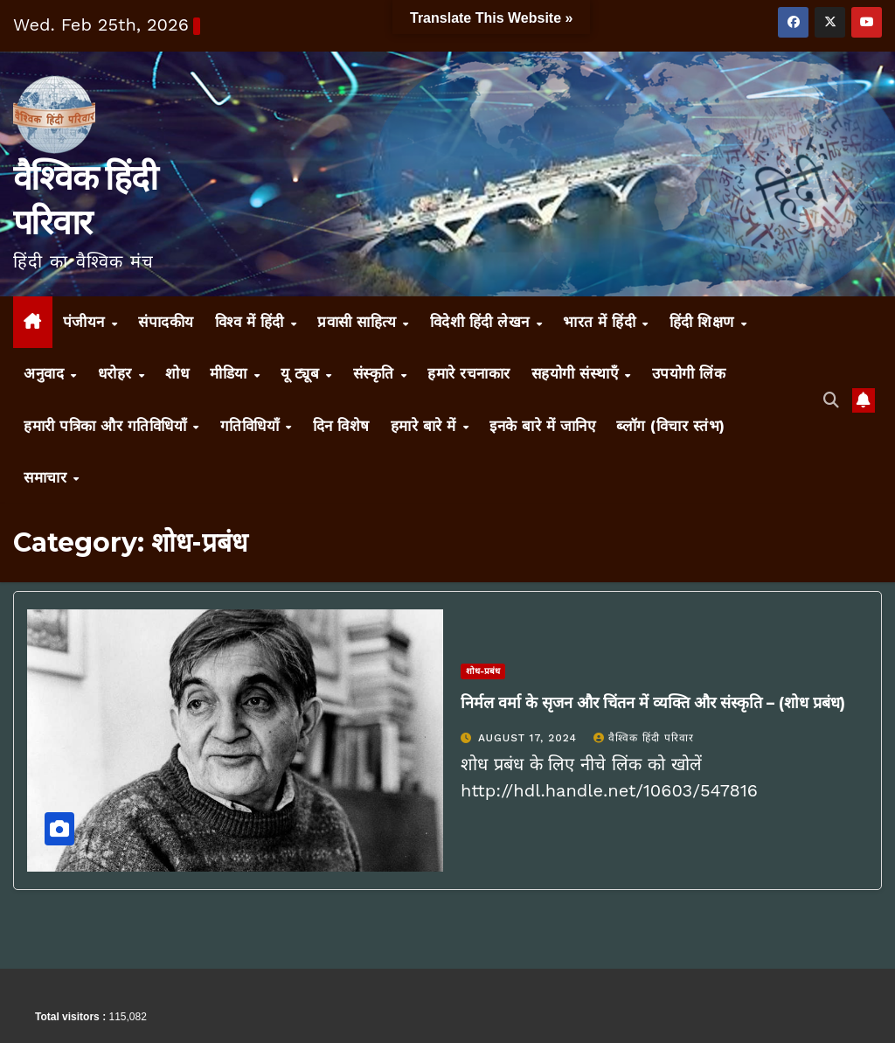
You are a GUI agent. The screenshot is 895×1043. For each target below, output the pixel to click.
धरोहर (117, 373)
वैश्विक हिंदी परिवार (643, 738)
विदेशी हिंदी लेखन (482, 321)
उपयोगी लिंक (689, 373)
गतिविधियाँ (252, 426)
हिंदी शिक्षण (704, 321)
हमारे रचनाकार (468, 373)
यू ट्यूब (302, 373)
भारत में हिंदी (602, 321)
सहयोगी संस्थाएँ (577, 373)
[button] (831, 400)
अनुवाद (46, 373)
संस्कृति (376, 373)
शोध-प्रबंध (483, 671)
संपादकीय (166, 321)
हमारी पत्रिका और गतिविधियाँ (107, 426)
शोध (177, 373)
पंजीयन (86, 321)
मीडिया (231, 373)
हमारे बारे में (426, 426)
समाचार (48, 477)
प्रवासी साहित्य (359, 321)
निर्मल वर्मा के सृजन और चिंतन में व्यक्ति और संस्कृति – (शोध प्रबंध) (653, 703)
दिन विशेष (341, 426)
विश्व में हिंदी (252, 321)
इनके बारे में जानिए (542, 426)
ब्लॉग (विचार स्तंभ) (670, 426)
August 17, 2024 (529, 738)
